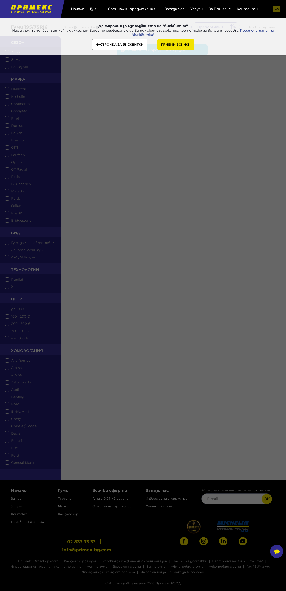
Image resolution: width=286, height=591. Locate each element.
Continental (21, 104)
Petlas (16, 177)
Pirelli (15, 118)
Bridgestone (21, 220)
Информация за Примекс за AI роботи (172, 572)
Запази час (174, 9)
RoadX (16, 213)
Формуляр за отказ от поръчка (108, 572)
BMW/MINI (20, 411)
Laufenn (18, 155)
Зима (15, 59)
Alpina (16, 368)
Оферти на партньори (112, 506)
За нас (16, 499)
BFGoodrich (21, 184)
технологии (25, 269)
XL (13, 287)
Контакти (247, 9)
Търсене (65, 499)
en (277, 9)
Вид (15, 233)
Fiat (14, 448)
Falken (16, 133)
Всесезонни (21, 67)
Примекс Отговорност (38, 561)
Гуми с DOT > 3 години (110, 499)
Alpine (16, 375)
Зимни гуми (155, 567)
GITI (14, 147)
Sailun (16, 206)
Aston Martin (21, 382)
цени (17, 299)
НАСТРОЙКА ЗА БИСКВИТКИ (119, 44)
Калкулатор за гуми (80, 561)
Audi (15, 390)
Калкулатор (68, 514)
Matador (18, 191)
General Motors (23, 462)
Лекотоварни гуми (28, 250)
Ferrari (16, 440)
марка (18, 79)
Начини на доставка (190, 561)
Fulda (16, 198)
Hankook (18, 89)
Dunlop (17, 125)
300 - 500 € (20, 331)
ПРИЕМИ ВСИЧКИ (176, 44)
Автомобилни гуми (187, 567)
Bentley (17, 397)
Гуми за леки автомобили (34, 243)
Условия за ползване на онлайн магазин (135, 561)
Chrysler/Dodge (24, 426)
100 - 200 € (20, 316)
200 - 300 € (20, 324)
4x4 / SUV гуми (23, 257)
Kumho (17, 140)
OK (267, 499)
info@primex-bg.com (86, 549)
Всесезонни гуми (127, 567)
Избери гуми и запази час (166, 499)
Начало (77, 9)
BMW (15, 404)
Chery (16, 419)
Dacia (15, 433)
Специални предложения (132, 9)
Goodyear (19, 111)
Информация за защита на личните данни (46, 567)
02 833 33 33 (81, 541)
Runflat (17, 279)
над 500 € (19, 338)
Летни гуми (97, 567)
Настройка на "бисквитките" (237, 561)
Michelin (18, 96)
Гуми (94, 9)
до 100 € (18, 309)
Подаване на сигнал (27, 522)
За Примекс (220, 9)
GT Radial (19, 169)
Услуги (196, 9)
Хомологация (27, 350)
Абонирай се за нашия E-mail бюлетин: (236, 496)
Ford (15, 455)
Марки (63, 506)
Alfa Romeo (20, 360)
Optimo (17, 162)
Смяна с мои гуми (160, 506)
